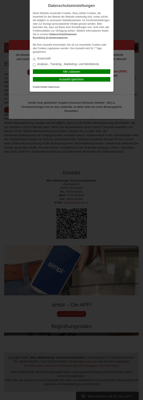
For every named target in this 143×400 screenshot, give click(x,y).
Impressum (53, 87)
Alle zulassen (71, 71)
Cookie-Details (40, 87)
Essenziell (42, 58)
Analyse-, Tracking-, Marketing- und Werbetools (66, 64)
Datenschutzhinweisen (63, 34)
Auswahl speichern (71, 79)
